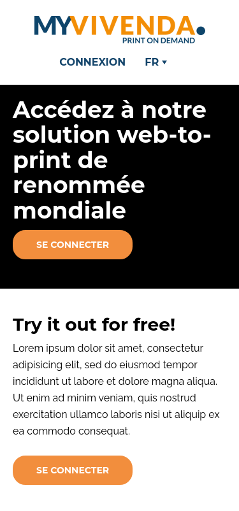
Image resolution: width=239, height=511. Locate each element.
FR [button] (156, 62)
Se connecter (72, 244)
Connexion (92, 62)
